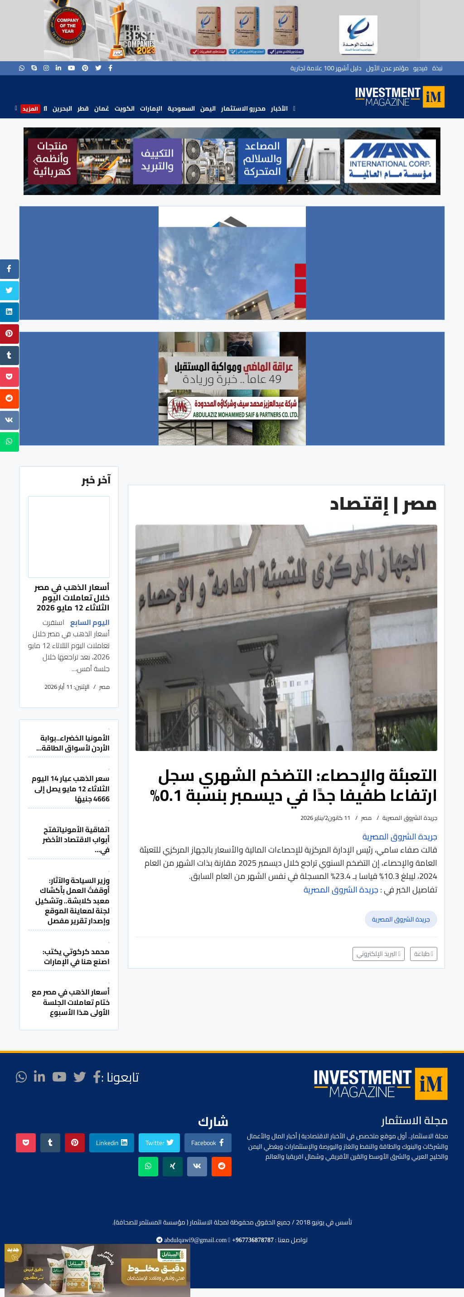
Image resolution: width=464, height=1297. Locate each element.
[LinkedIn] (58, 68)
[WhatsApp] (21, 68)
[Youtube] (71, 68)
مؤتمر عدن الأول (387, 68)
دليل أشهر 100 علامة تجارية (326, 68)
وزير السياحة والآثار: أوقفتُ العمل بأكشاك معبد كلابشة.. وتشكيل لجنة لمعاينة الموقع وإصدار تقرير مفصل (72, 900)
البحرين (62, 108)
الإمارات (151, 108)
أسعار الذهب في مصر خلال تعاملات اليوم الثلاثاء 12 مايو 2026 (72, 597)
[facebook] (110, 68)
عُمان (101, 108)
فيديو (420, 68)
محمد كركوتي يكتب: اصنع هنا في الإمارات (76, 956)
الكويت (125, 108)
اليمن (208, 108)
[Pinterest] (85, 68)
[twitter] (98, 68)
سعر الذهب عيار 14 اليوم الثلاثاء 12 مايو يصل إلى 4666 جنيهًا (71, 788)
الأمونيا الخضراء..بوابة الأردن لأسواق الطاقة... (73, 743)
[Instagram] (46, 68)
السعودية (181, 108)
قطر (83, 108)
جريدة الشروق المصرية (401, 919)
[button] (35, 161)
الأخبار (279, 108)
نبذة (437, 68)
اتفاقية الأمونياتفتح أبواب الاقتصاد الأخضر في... (76, 840)
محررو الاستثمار (243, 108)
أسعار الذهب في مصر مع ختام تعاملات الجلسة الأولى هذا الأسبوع (71, 1002)
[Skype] (34, 68)
